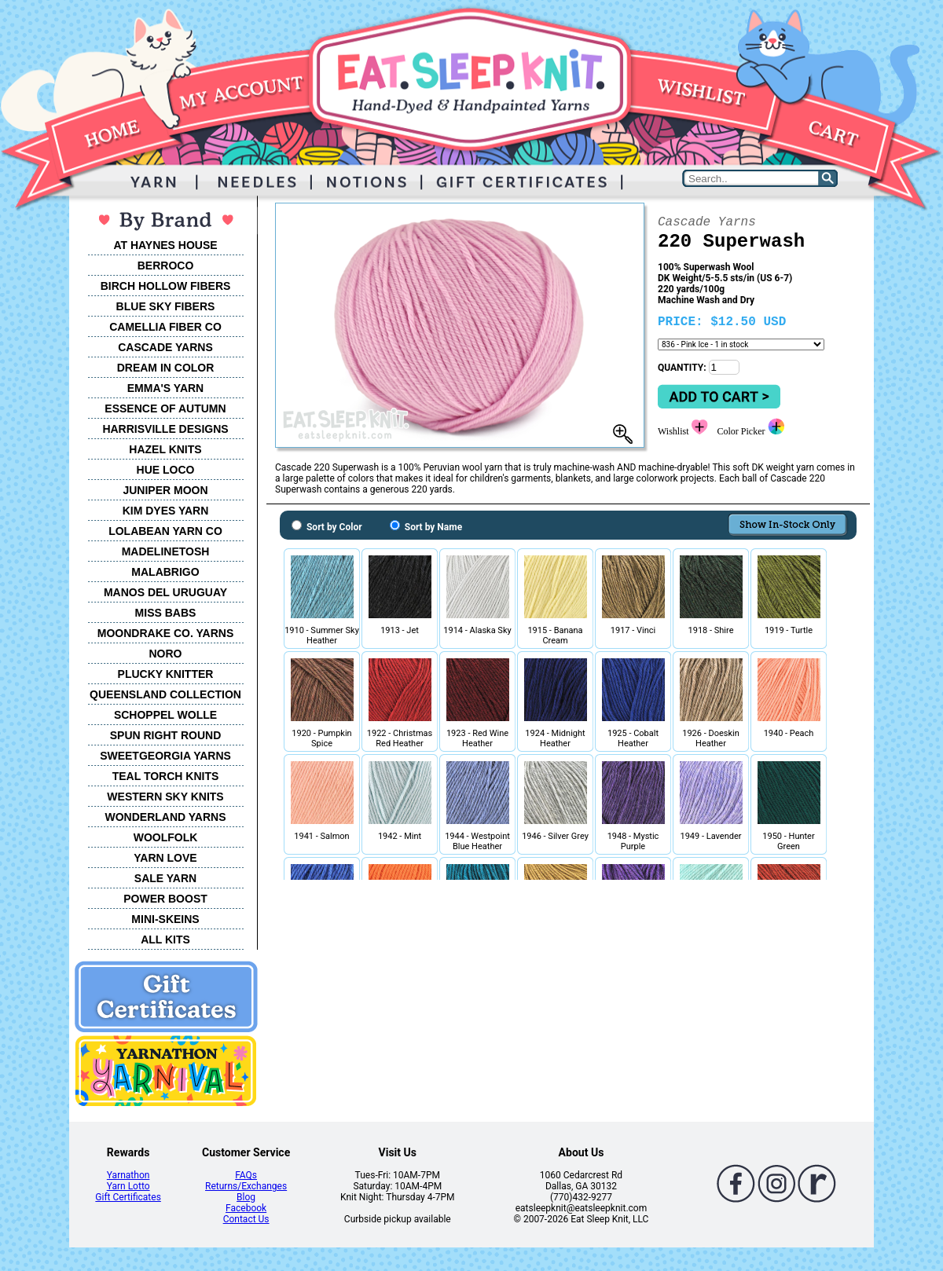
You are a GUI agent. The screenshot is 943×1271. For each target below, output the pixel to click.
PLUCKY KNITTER (166, 674)
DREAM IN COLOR (166, 367)
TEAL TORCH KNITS (165, 776)
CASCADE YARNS (165, 347)
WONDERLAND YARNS (165, 817)
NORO (165, 653)
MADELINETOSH (166, 551)
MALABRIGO (165, 572)
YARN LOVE (165, 858)
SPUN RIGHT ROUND (166, 735)
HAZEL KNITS (165, 449)
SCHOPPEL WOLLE (165, 715)
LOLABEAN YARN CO (165, 531)
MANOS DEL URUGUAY (165, 592)
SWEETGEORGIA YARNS (165, 755)
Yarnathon (128, 1175)
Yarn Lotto (128, 1186)
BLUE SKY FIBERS (165, 306)
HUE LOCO (166, 469)
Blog (246, 1197)
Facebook (246, 1208)
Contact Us (246, 1219)
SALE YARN (165, 878)
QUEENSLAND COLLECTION (165, 694)
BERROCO (166, 265)
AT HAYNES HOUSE (165, 245)
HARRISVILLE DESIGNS (165, 429)
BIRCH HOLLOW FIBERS (166, 286)
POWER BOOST (165, 898)
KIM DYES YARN (166, 510)
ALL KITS (165, 939)
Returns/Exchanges (246, 1186)
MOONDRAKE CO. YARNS (165, 633)
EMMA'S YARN (165, 388)
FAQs (246, 1175)
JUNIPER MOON (165, 490)
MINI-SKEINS (165, 919)
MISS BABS (165, 612)
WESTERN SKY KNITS (165, 796)
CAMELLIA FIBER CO (165, 326)
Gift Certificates (127, 1197)
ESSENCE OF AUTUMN (165, 408)
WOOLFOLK (166, 837)
